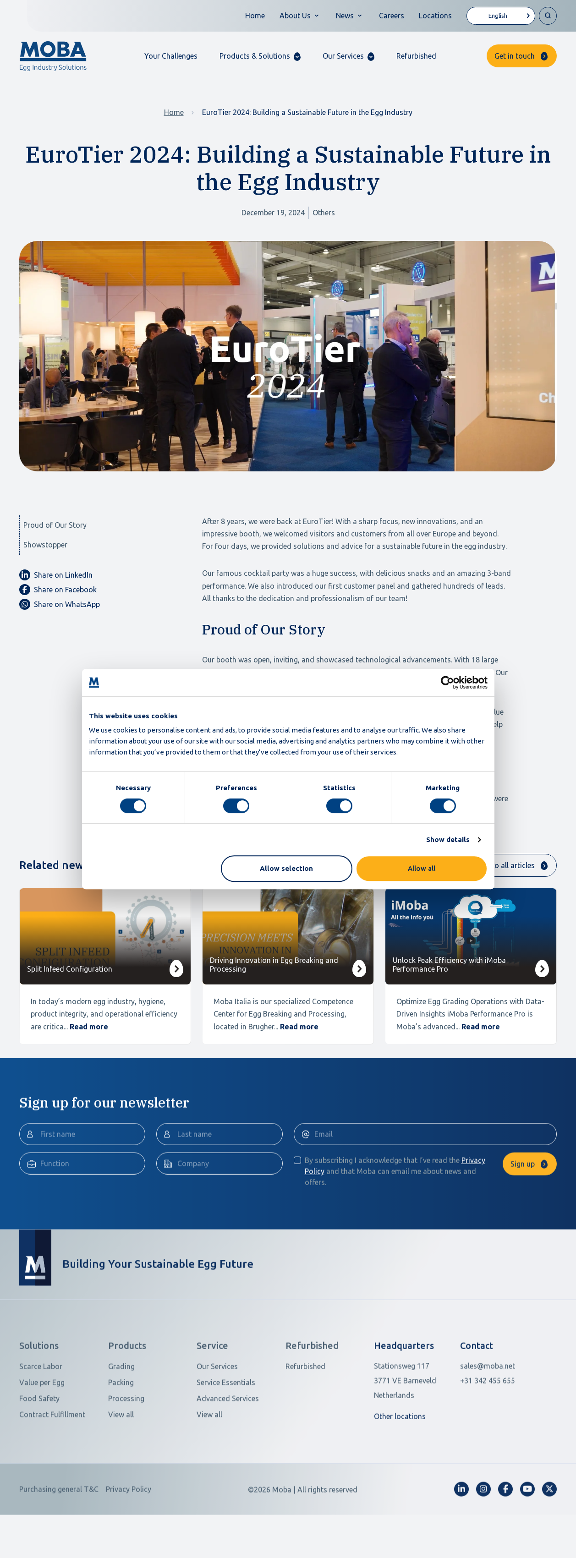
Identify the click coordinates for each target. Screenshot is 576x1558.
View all (121, 1457)
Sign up (522, 1206)
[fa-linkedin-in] (461, 1531)
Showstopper (45, 545)
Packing (121, 1425)
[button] (260, 56)
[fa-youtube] (527, 1531)
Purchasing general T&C (59, 1531)
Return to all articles (501, 865)
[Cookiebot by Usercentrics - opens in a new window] (447, 682)
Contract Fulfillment (52, 1457)
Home (255, 15)
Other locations (400, 1458)
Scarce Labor (40, 1409)
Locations (435, 15)
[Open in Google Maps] (411, 1423)
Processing (126, 1441)
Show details (448, 839)
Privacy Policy (128, 1531)
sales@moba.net (487, 1408)
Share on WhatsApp (59, 604)
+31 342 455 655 (487, 1423)
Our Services (217, 1409)
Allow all (421, 868)
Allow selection (286, 868)
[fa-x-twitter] (549, 1531)
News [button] (345, 15)
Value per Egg (42, 1425)
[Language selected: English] (500, 16)
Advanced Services (228, 1441)
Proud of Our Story (55, 525)
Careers (391, 15)
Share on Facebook (58, 589)
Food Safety (39, 1441)
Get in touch (514, 56)
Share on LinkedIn (56, 574)
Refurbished (416, 56)
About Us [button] (295, 15)
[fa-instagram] (483, 1531)
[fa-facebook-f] (505, 1531)
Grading (121, 1409)
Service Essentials (226, 1425)
